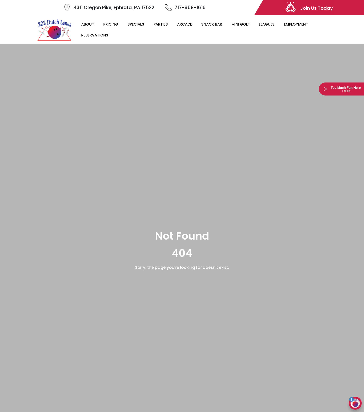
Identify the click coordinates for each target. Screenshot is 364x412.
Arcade (184, 24)
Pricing (110, 24)
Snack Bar (211, 24)
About (87, 24)
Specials (135, 24)
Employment (296, 24)
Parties (160, 24)
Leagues (267, 24)
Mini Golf (240, 24)
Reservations (94, 35)
